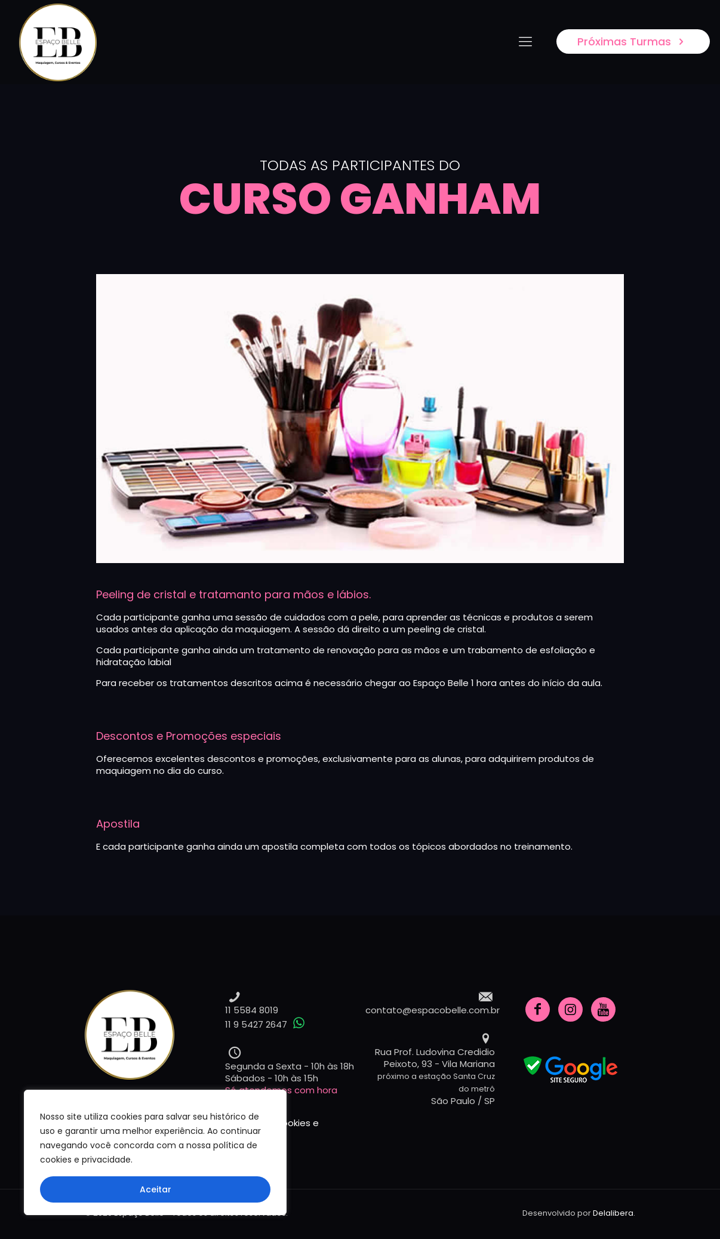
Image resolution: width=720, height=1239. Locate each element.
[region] (155, 1152)
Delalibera (613, 1213)
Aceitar (155, 1189)
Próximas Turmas (633, 41)
